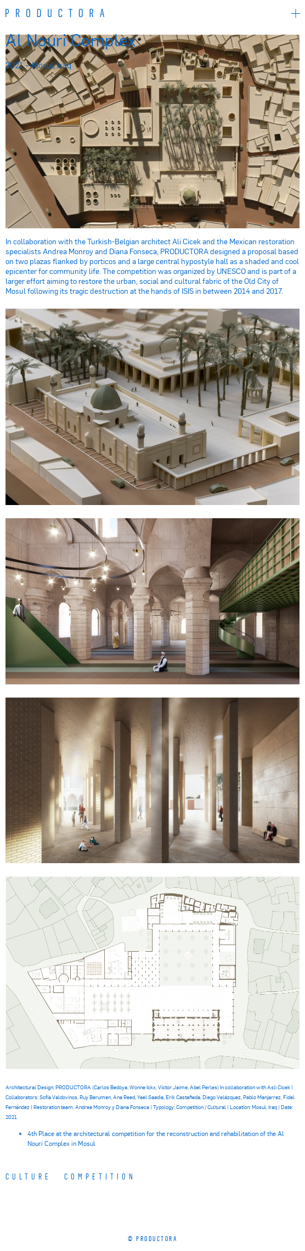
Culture (28, 1176)
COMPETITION (100, 1176)
